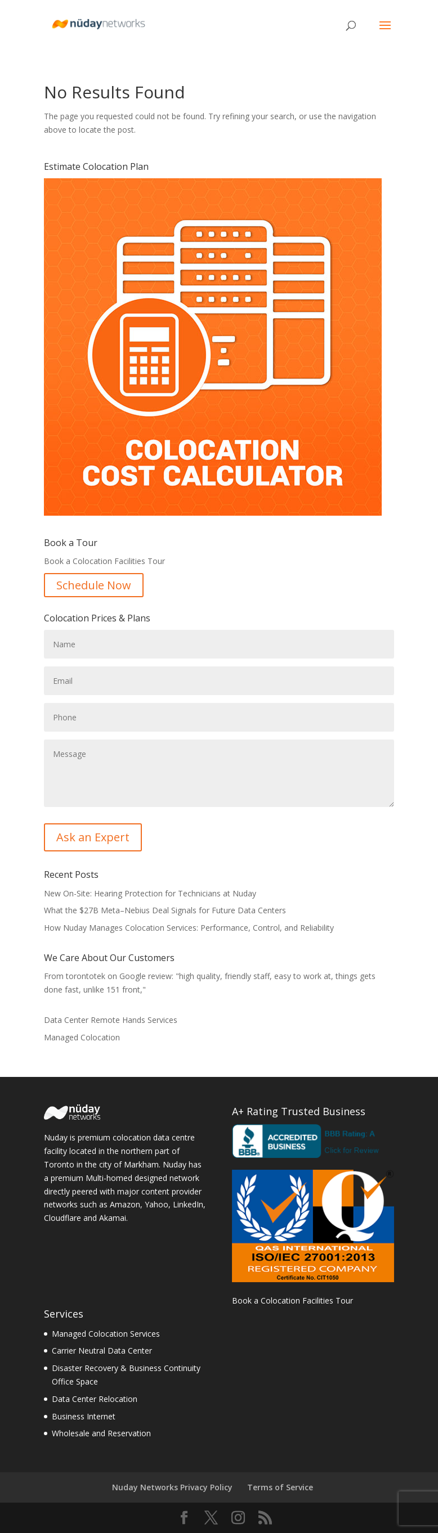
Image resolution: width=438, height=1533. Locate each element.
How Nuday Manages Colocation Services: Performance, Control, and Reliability (189, 927)
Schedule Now (93, 585)
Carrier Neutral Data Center (102, 1350)
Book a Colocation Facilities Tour (292, 1300)
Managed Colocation (82, 1037)
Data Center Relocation (94, 1399)
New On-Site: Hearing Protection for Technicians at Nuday (150, 893)
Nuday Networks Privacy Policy (172, 1487)
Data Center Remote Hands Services (110, 1020)
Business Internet (83, 1416)
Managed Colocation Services (106, 1333)
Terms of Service (280, 1487)
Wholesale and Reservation (101, 1433)
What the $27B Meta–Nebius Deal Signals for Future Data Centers (165, 910)
